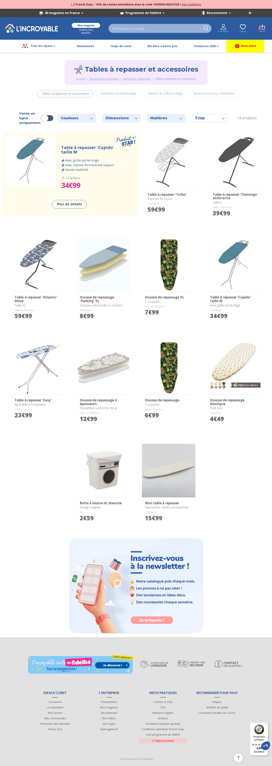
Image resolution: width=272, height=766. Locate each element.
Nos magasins (109, 707)
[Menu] (265, 724)
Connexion (55, 702)
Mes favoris (55, 713)
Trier (210, 118)
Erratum (163, 718)
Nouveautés (85, 46)
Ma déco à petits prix (162, 46)
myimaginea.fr (109, 729)
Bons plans (245, 46)
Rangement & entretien (104, 79)
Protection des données (55, 724)
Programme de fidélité (144, 13)
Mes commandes (55, 718)
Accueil (80, 79)
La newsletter (55, 707)
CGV (163, 707)
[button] (265, 745)
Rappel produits (162, 740)
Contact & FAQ (162, 702)
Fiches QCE (55, 729)
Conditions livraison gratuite (162, 724)
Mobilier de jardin (217, 707)
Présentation (109, 702)
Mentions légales (163, 713)
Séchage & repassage (136, 79)
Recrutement (219, 13)
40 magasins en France (64, 13)
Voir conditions (191, 4)
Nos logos (108, 724)
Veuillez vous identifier (86, 31)
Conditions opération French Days (163, 729)
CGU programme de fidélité (163, 734)
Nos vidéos (109, 718)
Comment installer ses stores (217, 713)
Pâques (217, 702)
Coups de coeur (121, 46)
